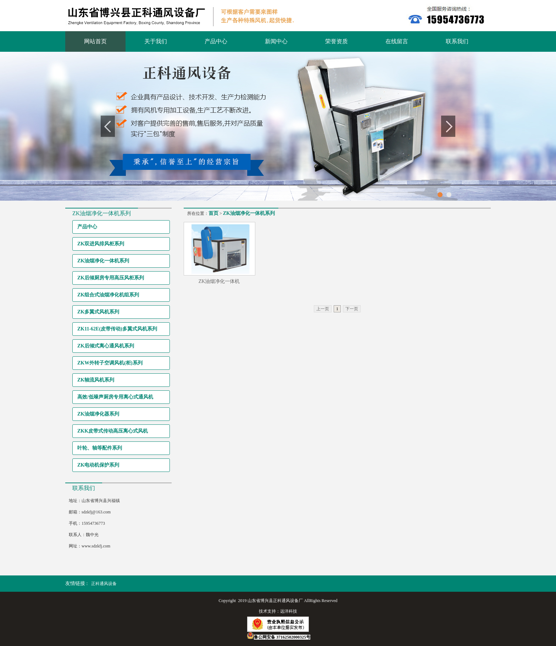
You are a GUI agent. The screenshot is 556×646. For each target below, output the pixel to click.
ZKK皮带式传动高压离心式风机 (112, 431)
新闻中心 (276, 41)
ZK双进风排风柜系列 (100, 243)
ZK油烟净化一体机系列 (103, 260)
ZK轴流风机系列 (95, 380)
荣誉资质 (336, 41)
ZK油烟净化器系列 (98, 414)
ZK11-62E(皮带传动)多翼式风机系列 (117, 329)
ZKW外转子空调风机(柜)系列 (110, 363)
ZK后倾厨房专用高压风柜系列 (110, 277)
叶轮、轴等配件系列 (99, 448)
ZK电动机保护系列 (98, 465)
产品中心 (216, 41)
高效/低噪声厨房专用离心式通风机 (115, 397)
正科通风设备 (104, 583)
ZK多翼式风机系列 (98, 311)
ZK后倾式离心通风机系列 (105, 346)
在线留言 (396, 41)
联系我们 (457, 41)
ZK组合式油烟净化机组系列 (108, 294)
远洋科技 (288, 611)
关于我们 (155, 41)
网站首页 (95, 41)
